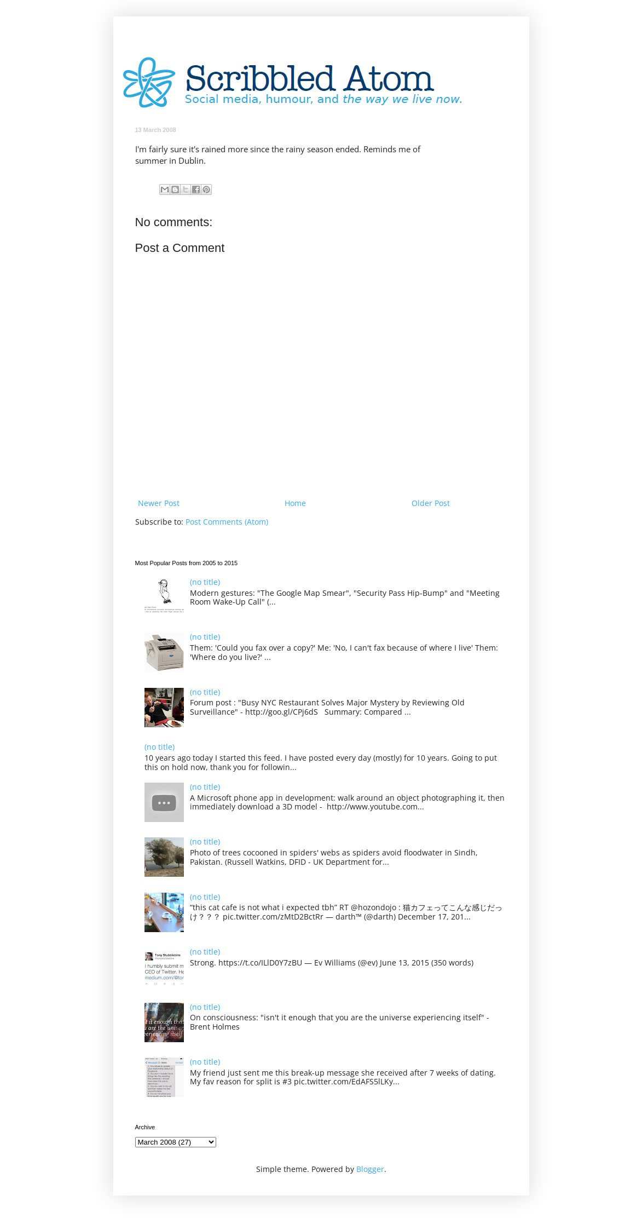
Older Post (431, 503)
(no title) (205, 582)
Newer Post (159, 503)
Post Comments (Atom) (227, 521)
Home (295, 503)
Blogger (370, 1169)
